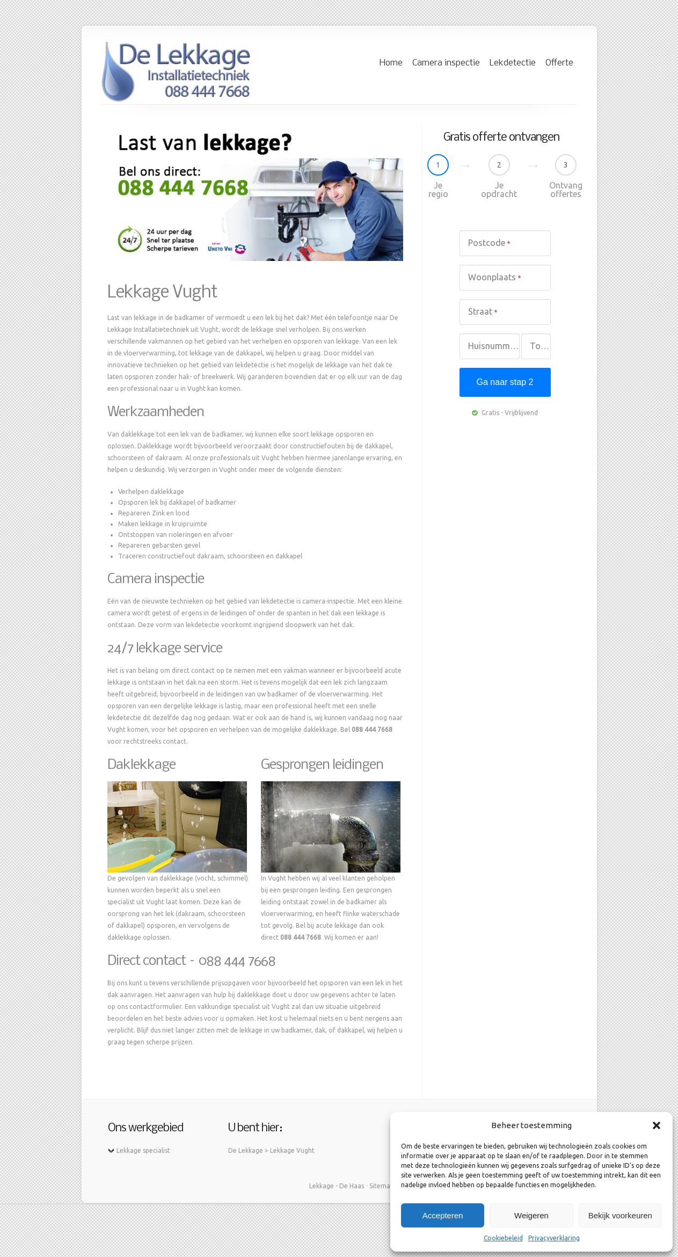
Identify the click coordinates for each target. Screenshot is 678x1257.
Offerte (559, 63)
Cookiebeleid (503, 1237)
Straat (483, 312)
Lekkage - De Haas (336, 1185)
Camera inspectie (446, 63)
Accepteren (442, 1215)
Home (391, 63)
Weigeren (531, 1215)
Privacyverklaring (554, 1237)
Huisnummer (494, 346)
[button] (656, 1125)
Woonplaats (494, 277)
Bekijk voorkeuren (620, 1215)
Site (375, 1185)
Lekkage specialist (143, 1150)
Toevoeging (540, 346)
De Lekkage (245, 1150)
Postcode (489, 243)
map (387, 1185)
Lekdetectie (513, 63)
